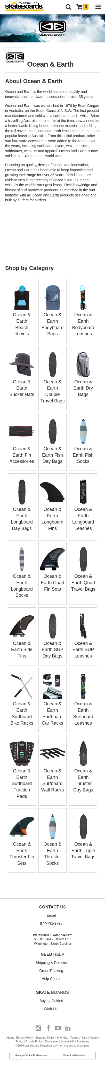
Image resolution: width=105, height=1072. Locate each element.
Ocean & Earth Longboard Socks (21, 579)
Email (51, 908)
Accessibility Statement (75, 1033)
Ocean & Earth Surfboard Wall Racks (52, 771)
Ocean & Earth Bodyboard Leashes (83, 321)
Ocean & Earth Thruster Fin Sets (21, 843)
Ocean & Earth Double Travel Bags (52, 387)
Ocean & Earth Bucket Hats (21, 387)
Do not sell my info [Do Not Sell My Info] (74, 1047)
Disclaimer (51, 1033)
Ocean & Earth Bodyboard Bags (52, 321)
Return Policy (24, 1029)
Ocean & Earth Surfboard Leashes (83, 705)
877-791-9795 (51, 916)
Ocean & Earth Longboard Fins (52, 513)
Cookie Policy (34, 1033)
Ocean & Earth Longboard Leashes (83, 513)
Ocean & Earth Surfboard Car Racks (52, 705)
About (10, 1029)
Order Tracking (51, 963)
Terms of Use (78, 1029)
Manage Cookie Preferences (30, 1047)
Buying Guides (51, 993)
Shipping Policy (44, 1029)
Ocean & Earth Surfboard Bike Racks (21, 705)
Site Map (62, 1029)
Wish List (51, 1001)
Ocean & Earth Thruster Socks (52, 843)
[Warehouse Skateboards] (27, 7)
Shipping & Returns (51, 955)
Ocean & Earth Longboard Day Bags (21, 513)
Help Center (51, 971)
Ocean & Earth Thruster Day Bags (83, 771)
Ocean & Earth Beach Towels (21, 321)
